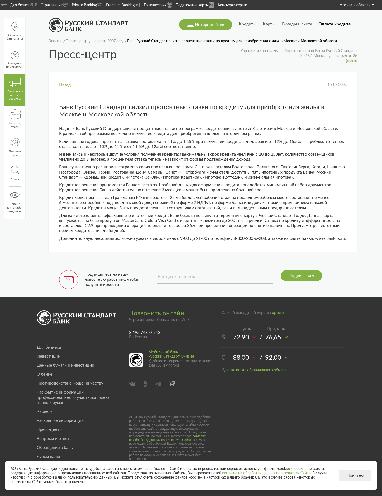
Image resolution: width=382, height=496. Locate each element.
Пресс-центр (49, 429)
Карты (269, 24)
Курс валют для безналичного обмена (253, 370)
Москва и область (356, 5)
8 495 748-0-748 (144, 332)
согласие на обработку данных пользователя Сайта (167, 438)
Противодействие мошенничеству (70, 383)
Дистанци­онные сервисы (15, 89)
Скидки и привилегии (14, 59)
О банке (44, 374)
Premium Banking (116, 5)
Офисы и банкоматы (15, 31)
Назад (65, 85)
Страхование (47, 5)
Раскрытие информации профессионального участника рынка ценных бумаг (73, 397)
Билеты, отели (15, 118)
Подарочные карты (187, 5)
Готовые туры (15, 147)
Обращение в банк (55, 448)
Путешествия (150, 5)
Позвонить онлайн (156, 313)
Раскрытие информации (60, 420)
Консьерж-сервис (228, 5)
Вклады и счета (297, 24)
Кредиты (247, 24)
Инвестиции (48, 356)
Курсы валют (49, 457)
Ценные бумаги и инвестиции (65, 365)
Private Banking (80, 5)
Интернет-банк (209, 24)
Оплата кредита (334, 24)
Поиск (15, 173)
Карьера (45, 411)
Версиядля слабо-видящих (15, 201)
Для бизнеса (16, 5)
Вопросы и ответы (55, 439)
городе (277, 313)
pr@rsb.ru (349, 61)
